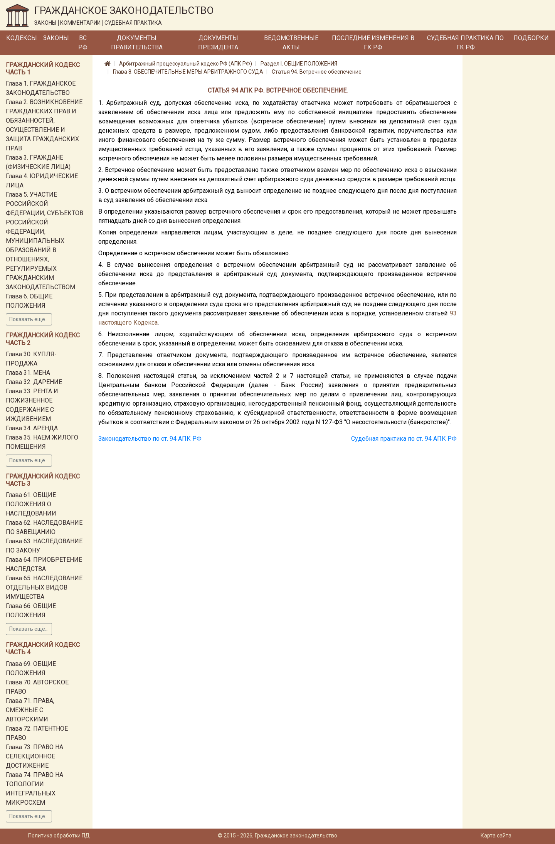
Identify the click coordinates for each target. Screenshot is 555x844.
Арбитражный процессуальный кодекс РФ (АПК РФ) (185, 64)
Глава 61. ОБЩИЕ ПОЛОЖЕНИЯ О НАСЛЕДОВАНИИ (31, 504)
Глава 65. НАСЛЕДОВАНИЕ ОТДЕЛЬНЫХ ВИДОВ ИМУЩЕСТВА (44, 587)
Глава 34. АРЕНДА (32, 428)
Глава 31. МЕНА (28, 372)
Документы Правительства (137, 42)
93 (453, 313)
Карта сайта (496, 835)
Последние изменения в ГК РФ (373, 42)
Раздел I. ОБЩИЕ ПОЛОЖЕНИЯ (299, 64)
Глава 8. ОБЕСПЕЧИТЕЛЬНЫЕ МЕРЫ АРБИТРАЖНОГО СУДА (188, 72)
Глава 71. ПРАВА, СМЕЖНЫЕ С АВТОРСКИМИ (30, 710)
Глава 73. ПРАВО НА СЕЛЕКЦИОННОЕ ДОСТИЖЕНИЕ (34, 756)
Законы (56, 38)
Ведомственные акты (291, 42)
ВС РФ (82, 42)
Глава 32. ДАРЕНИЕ (34, 382)
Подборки (531, 38)
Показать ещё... (29, 319)
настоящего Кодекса (128, 322)
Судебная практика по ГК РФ (465, 42)
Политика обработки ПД (59, 835)
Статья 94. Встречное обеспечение (317, 72)
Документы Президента (218, 42)
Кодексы (21, 38)
